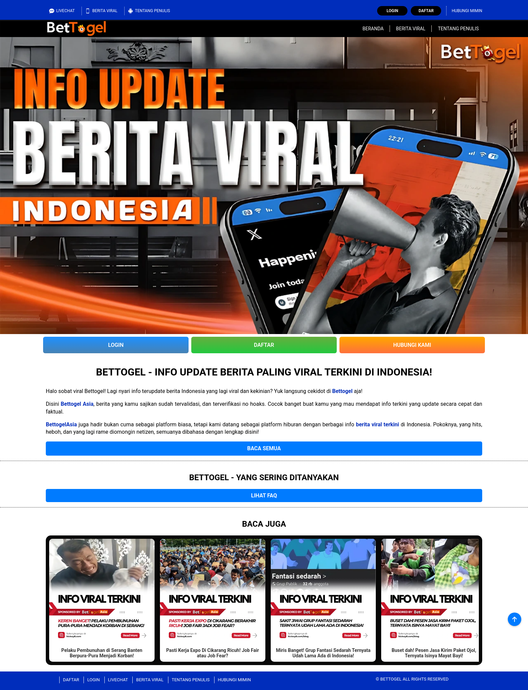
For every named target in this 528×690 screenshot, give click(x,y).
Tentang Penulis (149, 10)
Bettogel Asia (77, 404)
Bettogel (342, 391)
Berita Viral (101, 10)
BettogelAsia (61, 424)
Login (392, 10)
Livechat (62, 10)
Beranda (373, 28)
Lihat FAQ (264, 495)
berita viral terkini (377, 424)
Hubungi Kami (412, 345)
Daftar (426, 10)
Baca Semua (264, 448)
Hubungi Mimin (467, 10)
